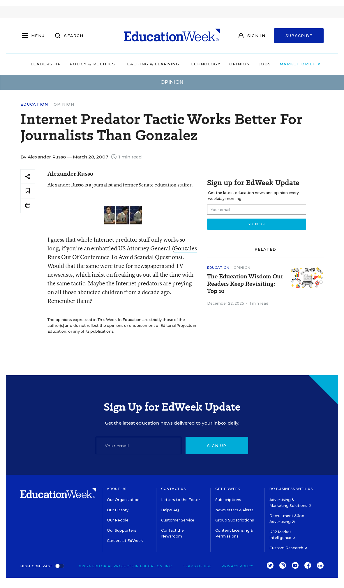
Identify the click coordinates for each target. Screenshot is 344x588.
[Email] (138, 445)
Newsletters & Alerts (234, 510)
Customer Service (177, 520)
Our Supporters (121, 530)
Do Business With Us (291, 489)
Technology (200, 64)
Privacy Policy (237, 566)
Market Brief (296, 64)
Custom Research (288, 548)
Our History (117, 510)
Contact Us (173, 489)
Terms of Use (197, 566)
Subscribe (299, 35)
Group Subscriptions (234, 520)
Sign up (216, 445)
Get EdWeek (227, 489)
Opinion (236, 64)
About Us (116, 489)
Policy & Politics (89, 64)
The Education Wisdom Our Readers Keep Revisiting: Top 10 (245, 284)
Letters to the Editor (180, 500)
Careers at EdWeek (125, 540)
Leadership (42, 64)
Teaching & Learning (148, 64)
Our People (117, 520)
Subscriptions (228, 500)
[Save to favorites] (28, 191)
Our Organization (123, 500)
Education (34, 104)
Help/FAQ (170, 510)
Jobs (261, 64)
